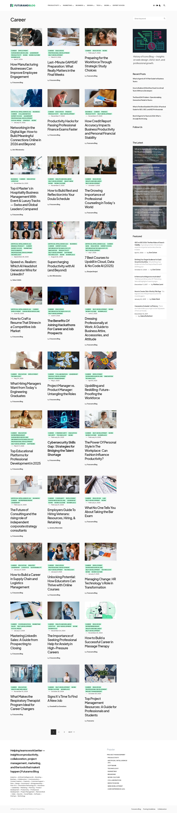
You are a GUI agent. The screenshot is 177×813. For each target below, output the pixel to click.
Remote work (113, 783)
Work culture (34, 55)
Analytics (13, 777)
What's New (68, 181)
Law (104, 498)
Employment (23, 50)
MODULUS (31, 809)
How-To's (13, 785)
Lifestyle (14, 181)
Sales (13, 626)
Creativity (26, 781)
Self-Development (55, 55)
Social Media (16, 120)
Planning (32, 787)
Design (17, 783)
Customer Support (37, 781)
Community (60, 498)
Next (70, 732)
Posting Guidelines (148, 809)
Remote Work (40, 792)
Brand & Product (17, 246)
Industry (31, 565)
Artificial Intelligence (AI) (21, 111)
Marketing (28, 248)
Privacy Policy (40, 809)
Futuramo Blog (133, 809)
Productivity (16, 55)
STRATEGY (26, 120)
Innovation (52, 250)
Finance (68, 111)
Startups (13, 796)
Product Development (57, 376)
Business (36, 111)
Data (87, 246)
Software (68, 252)
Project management (56, 378)
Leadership (34, 53)
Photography (16, 250)
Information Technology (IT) (59, 248)
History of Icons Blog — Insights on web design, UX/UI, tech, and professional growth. (149, 59)
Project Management (27, 792)
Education (60, 50)
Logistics (25, 567)
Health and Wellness (63, 179)
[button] (157, 5)
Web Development (114, 786)
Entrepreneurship (18, 435)
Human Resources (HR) (19, 53)
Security (51, 435)
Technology (16, 254)
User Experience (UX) (115, 789)
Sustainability (36, 567)
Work (25, 55)
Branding (38, 777)
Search (165, 18)
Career (13, 50)
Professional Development (58, 53)
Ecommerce (25, 783)
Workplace (15, 57)
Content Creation (16, 781)
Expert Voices (16, 116)
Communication (24, 624)
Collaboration (24, 114)
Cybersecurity (61, 433)
